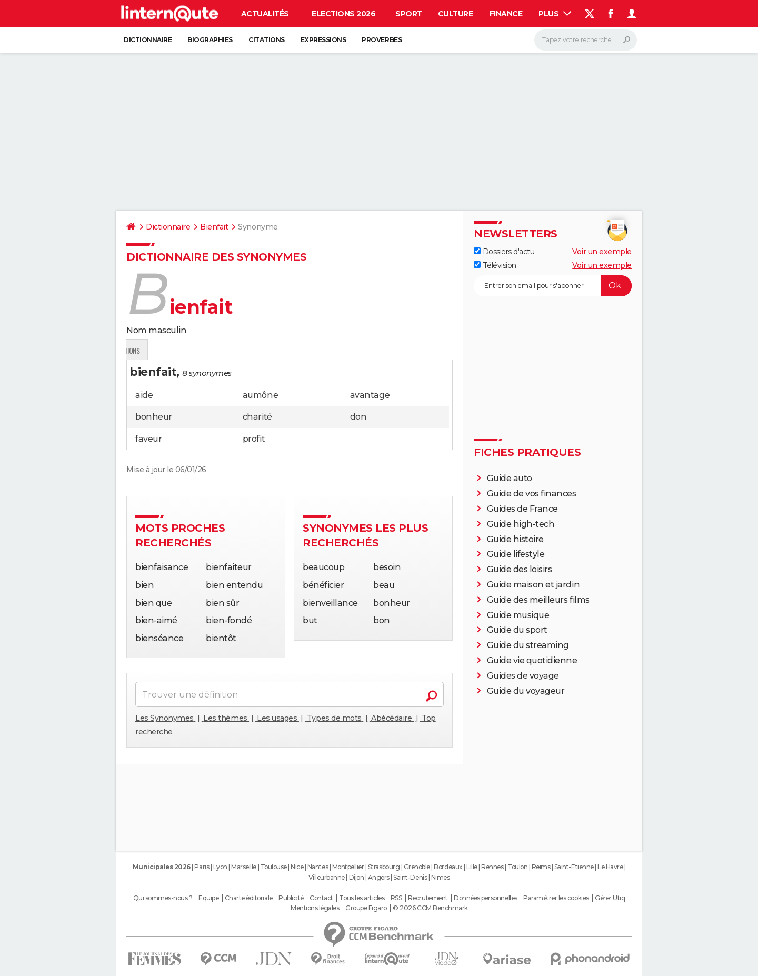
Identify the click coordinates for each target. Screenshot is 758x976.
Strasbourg (384, 867)
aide (144, 395)
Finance (506, 13)
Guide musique (518, 615)
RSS (396, 898)
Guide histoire (515, 539)
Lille (471, 867)
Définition (149, 350)
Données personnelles (485, 898)
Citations (266, 40)
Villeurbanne (326, 877)
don (358, 417)
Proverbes (382, 40)
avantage (370, 395)
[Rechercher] (585, 40)
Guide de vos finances (531, 494)
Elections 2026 (343, 13)
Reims (541, 867)
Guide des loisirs (519, 569)
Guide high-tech (521, 524)
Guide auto (509, 478)
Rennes (492, 867)
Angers (379, 877)
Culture (455, 13)
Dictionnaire (148, 40)
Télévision (495, 265)
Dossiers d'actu (504, 251)
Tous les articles (361, 898)
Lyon (220, 867)
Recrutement (428, 898)
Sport (408, 13)
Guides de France (522, 509)
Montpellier (348, 867)
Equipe (208, 898)
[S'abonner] (553, 285)
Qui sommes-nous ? (163, 898)
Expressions (323, 40)
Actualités (265, 13)
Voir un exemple (602, 251)
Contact (321, 898)
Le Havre (610, 867)
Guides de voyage (523, 676)
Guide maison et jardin (533, 585)
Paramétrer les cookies (556, 898)
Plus (554, 13)
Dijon (356, 877)
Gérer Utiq (610, 898)
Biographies (210, 40)
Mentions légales (315, 908)
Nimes (440, 877)
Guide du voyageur (526, 691)
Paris (201, 867)
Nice (297, 867)
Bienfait (214, 227)
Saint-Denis (410, 877)
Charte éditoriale (249, 898)
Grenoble (417, 867)
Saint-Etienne (574, 867)
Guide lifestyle (516, 554)
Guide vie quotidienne (532, 660)
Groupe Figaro (366, 908)
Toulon (517, 867)
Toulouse (274, 867)
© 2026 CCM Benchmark (430, 908)
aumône (260, 395)
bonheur (153, 417)
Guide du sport (517, 630)
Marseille (243, 867)
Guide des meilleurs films (538, 600)
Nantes (317, 867)
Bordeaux (448, 867)
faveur (148, 439)
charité (257, 417)
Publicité (291, 898)
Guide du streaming (528, 645)
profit (254, 439)
